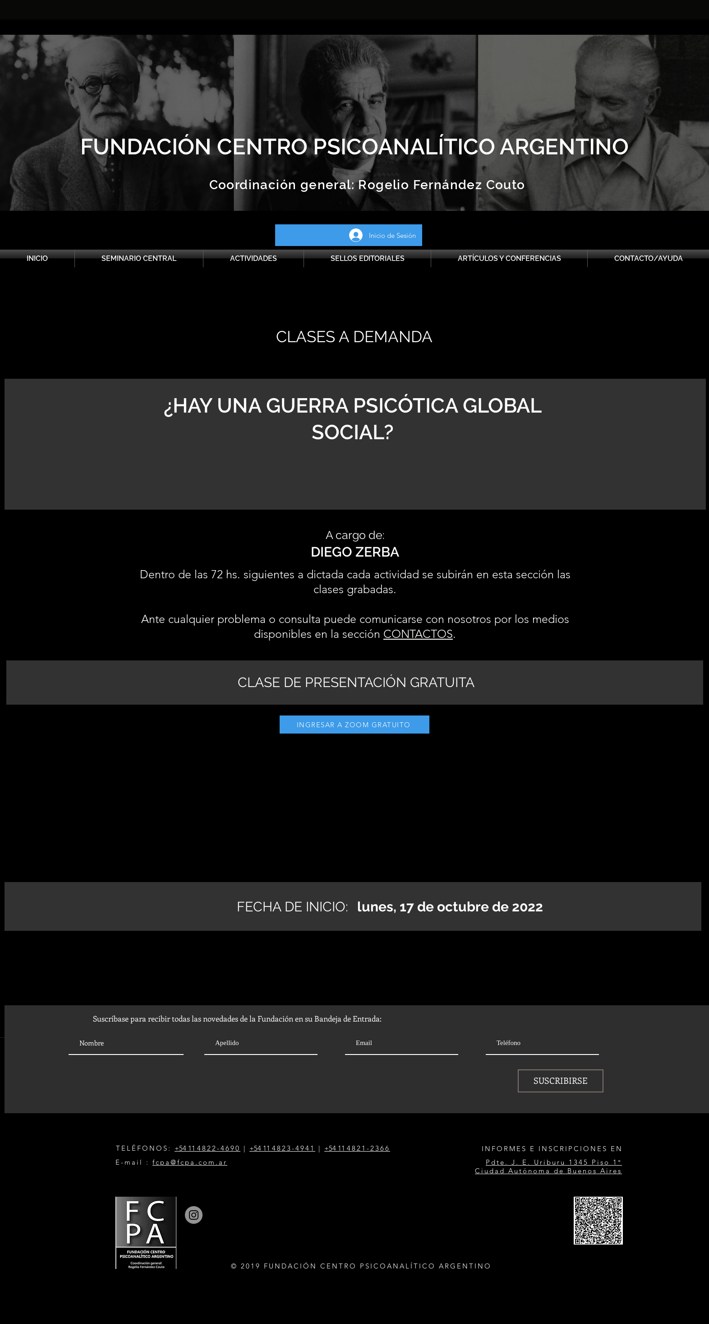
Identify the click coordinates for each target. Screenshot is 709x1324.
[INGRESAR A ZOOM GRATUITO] (354, 724)
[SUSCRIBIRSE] (560, 1080)
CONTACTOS (418, 634)
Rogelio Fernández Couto (439, 184)
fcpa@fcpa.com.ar (189, 1162)
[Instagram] (194, 1215)
